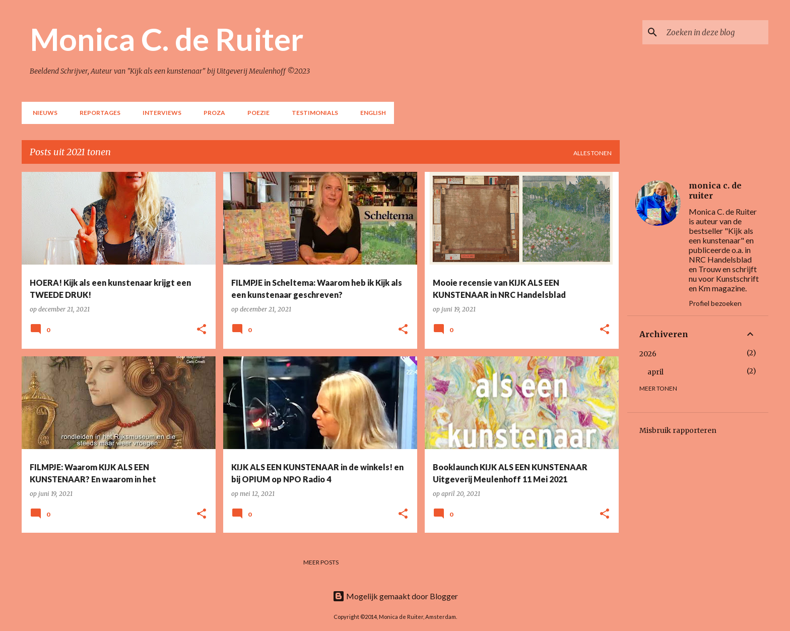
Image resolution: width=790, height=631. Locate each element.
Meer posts (321, 562)
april (655, 371)
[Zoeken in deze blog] (715, 32)
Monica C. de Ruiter (166, 38)
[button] (201, 330)
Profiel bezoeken (715, 303)
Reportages (97, 112)
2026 (647, 353)
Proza (211, 112)
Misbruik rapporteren (677, 430)
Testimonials (312, 112)
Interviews (159, 112)
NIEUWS (42, 112)
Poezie (255, 112)
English (370, 112)
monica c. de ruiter (715, 190)
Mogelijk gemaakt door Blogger (395, 596)
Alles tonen (592, 153)
